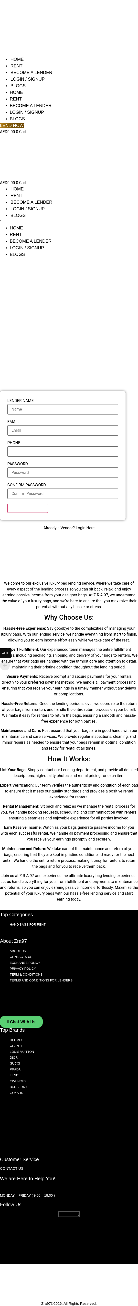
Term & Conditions (26, 974)
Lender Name (20, 401)
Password (17, 464)
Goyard (16, 1093)
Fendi (14, 1075)
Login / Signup (28, 79)
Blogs (18, 85)
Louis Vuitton (22, 1052)
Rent (16, 65)
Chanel (16, 1046)
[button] (29, 222)
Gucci (15, 1063)
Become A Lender (31, 72)
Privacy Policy (23, 968)
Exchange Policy (25, 963)
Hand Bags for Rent (28, 924)
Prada (15, 1069)
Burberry (18, 1087)
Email (13, 422)
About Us (18, 951)
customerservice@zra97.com (28, 1187)
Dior (14, 1057)
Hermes (16, 1040)
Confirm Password (26, 485)
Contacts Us (21, 957)
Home (17, 59)
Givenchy (18, 1081)
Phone (13, 443)
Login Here (85, 528)
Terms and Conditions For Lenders (41, 980)
